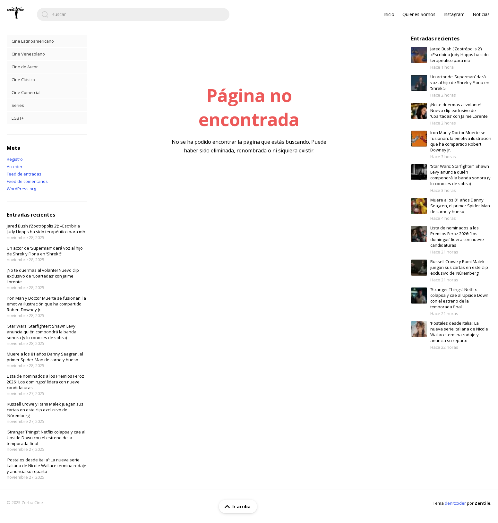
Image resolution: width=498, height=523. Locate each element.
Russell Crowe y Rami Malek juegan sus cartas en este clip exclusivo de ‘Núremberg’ (45, 409)
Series (18, 105)
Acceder (14, 166)
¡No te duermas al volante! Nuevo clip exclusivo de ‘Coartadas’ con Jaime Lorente (43, 276)
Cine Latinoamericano (33, 41)
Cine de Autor (25, 67)
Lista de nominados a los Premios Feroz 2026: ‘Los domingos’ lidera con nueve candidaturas (45, 381)
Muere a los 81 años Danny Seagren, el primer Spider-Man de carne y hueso (45, 357)
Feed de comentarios (27, 181)
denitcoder (455, 503)
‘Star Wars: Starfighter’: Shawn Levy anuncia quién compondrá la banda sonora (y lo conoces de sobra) (41, 331)
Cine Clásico (23, 79)
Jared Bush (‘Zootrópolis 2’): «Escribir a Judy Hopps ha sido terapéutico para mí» (46, 229)
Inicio (388, 14)
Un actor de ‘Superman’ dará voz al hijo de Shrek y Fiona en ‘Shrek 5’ (45, 251)
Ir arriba (236, 507)
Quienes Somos (418, 14)
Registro (15, 159)
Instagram (454, 14)
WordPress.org (21, 189)
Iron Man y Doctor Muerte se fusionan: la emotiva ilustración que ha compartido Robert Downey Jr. (46, 304)
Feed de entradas (24, 174)
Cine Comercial (26, 92)
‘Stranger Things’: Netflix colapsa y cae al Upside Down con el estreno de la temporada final (46, 437)
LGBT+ (18, 118)
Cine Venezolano (28, 54)
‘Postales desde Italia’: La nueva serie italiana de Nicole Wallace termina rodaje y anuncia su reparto (46, 465)
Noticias (481, 14)
